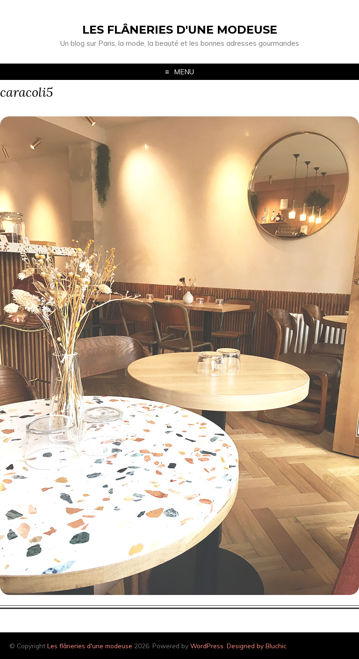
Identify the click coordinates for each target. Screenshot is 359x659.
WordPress (206, 646)
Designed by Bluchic (257, 646)
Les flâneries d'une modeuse (179, 29)
